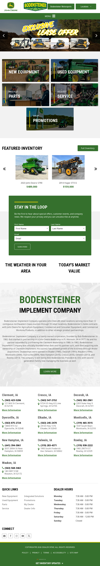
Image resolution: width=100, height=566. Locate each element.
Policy (25, 552)
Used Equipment (10, 500)
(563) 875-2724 (13, 422)
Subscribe (22, 247)
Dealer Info (29, 508)
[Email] (50, 238)
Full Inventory (87, 148)
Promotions (29, 500)
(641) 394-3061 (13, 445)
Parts (4, 504)
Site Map (74, 552)
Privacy (35, 552)
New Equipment (10, 496)
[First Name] (31, 228)
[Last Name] (68, 228)
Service (5, 508)
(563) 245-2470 (49, 422)
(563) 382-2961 (84, 400)
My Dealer (29, 504)
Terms (46, 552)
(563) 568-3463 (13, 467)
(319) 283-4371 (49, 445)
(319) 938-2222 (84, 445)
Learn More (50, 371)
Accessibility (59, 552)
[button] (4, 35)
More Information (11, 410)
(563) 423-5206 (13, 400)
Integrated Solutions (34, 496)
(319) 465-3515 (84, 422)
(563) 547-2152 (49, 400)
